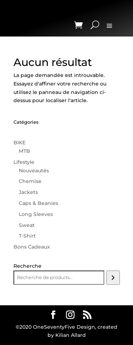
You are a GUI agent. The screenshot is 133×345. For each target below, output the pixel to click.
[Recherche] (113, 278)
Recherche (27, 266)
